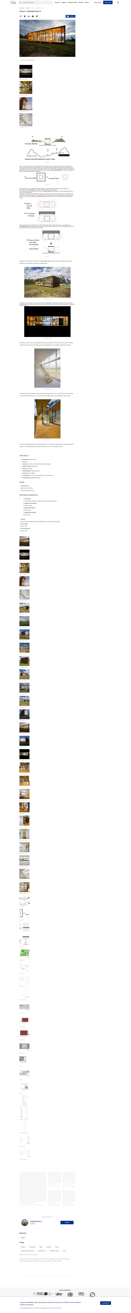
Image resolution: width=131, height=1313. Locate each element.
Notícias (80, 2)
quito (41, 1247)
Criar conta (108, 2)
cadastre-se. (58, 1308)
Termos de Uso (58, 1302)
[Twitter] (24, 16)
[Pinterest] (37, 16)
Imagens (63, 2)
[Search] (38, 2)
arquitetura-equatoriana (27, 1251)
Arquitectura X (32, 459)
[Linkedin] (28, 16)
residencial (32, 1247)
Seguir (67, 1223)
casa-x (57, 1247)
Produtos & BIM (72, 2)
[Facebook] (20, 16)
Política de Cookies (26, 1305)
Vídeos (87, 2)
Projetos (57, 2)
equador (49, 1247)
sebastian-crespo (54, 1251)
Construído (29, 469)
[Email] (32, 16)
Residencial (35, 466)
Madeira (23, 1238)
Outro (64, 1251)
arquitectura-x (41, 1251)
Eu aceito (105, 1303)
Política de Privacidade (72, 1302)
